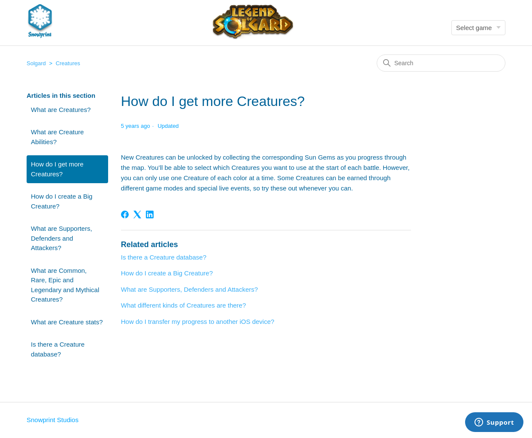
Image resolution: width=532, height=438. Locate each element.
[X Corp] (137, 214)
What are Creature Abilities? (57, 136)
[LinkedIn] (150, 214)
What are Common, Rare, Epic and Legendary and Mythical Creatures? (65, 285)
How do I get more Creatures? (57, 169)
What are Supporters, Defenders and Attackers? (61, 238)
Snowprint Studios (53, 419)
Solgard (36, 63)
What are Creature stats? (67, 322)
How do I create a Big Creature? (61, 201)
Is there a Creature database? (58, 349)
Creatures (68, 63)
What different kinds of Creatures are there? (183, 305)
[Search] (441, 63)
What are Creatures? (61, 109)
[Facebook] (125, 214)
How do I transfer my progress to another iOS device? (198, 321)
